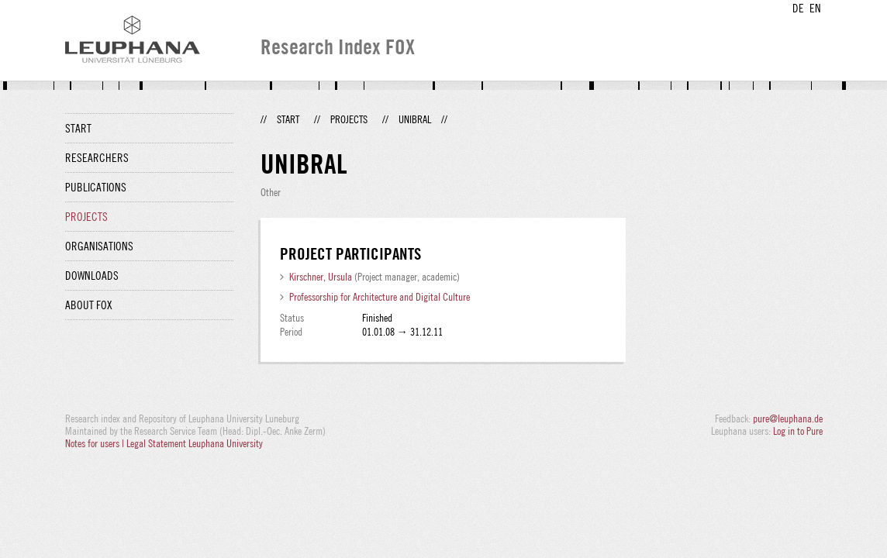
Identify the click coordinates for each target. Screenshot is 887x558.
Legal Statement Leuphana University (194, 443)
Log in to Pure (798, 431)
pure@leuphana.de (788, 418)
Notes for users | (95, 443)
